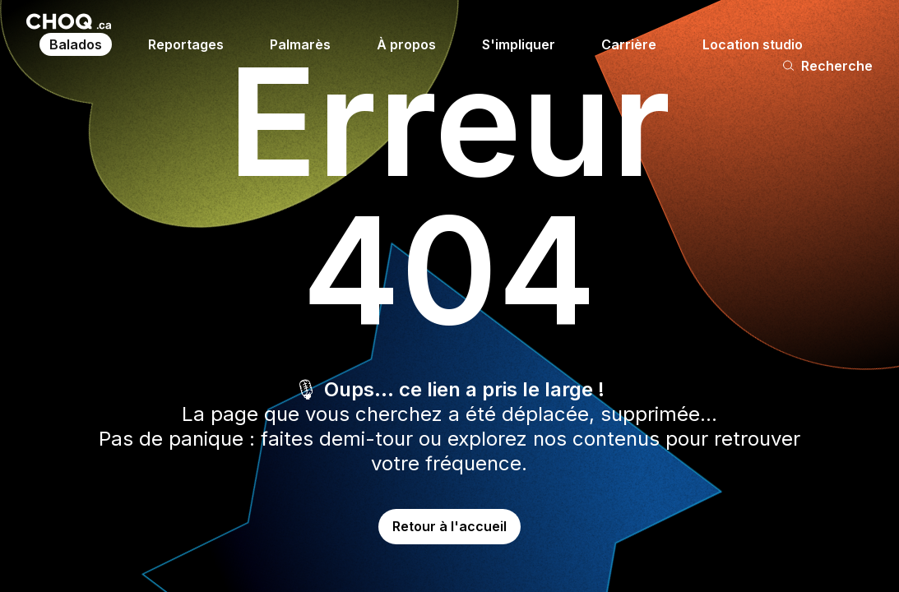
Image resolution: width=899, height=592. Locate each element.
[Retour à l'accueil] (68, 21)
